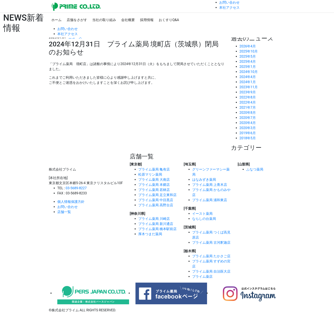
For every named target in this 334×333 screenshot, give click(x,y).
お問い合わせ (67, 207)
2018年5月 (247, 138)
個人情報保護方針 (71, 202)
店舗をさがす (77, 20)
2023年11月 (248, 87)
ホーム (56, 20)
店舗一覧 (64, 212)
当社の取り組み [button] (104, 20)
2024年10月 (248, 72)
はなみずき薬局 (204, 180)
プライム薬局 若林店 (154, 190)
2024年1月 (247, 82)
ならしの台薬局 (204, 219)
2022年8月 (247, 97)
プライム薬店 (202, 277)
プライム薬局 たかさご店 (211, 256)
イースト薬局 (202, 214)
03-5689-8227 (76, 188)
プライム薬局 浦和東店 (209, 200)
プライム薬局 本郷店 (154, 185)
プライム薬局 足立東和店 (157, 195)
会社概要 (128, 20)
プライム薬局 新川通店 (155, 224)
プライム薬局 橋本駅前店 (157, 229)
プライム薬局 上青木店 (209, 185)
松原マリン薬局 (150, 174)
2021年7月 (247, 107)
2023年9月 (247, 92)
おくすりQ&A (169, 20)
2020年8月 (247, 113)
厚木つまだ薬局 (150, 234)
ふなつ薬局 (254, 169)
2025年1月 (247, 67)
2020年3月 (247, 128)
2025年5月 (247, 56)
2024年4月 (247, 77)
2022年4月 (247, 102)
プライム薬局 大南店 (154, 180)
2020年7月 (247, 118)
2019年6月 (247, 133)
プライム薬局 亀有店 (154, 169)
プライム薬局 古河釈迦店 (211, 242)
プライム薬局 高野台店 (155, 205)
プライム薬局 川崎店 (154, 219)
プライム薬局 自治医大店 (211, 271)
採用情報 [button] (147, 20)
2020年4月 (247, 123)
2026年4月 (247, 46)
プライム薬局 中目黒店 (155, 200)
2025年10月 (248, 51)
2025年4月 (247, 62)
